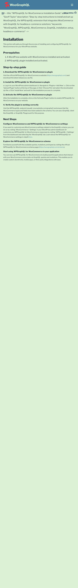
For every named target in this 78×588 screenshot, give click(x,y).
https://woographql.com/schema (51, 147)
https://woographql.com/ (56, 75)
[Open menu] (72, 5)
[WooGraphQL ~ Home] (17, 5)
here (30, 137)
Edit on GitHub (70, 13)
